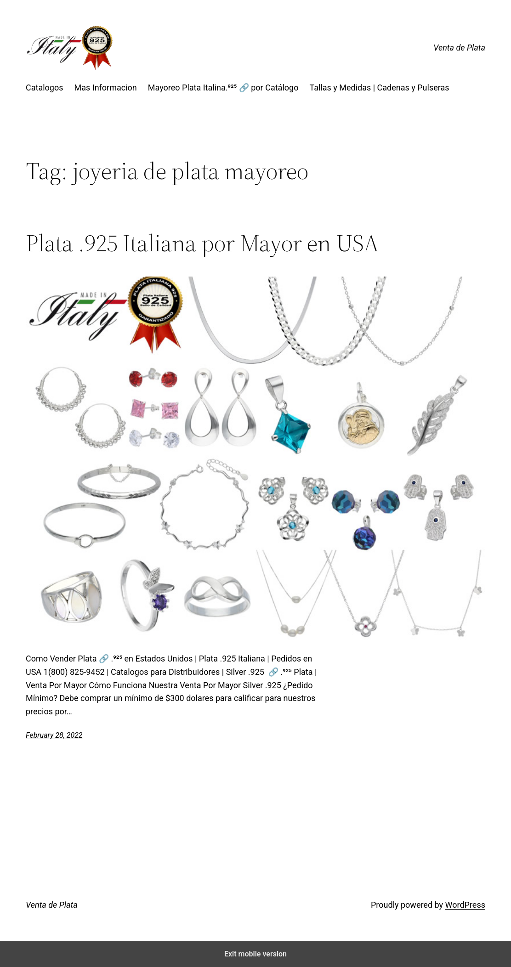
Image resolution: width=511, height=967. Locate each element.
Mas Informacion (105, 87)
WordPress (465, 905)
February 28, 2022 (54, 735)
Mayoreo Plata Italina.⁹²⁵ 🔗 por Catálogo (223, 87)
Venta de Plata (459, 47)
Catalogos (44, 87)
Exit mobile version (255, 954)
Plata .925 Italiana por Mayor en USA (202, 243)
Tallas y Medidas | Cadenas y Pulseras (379, 87)
